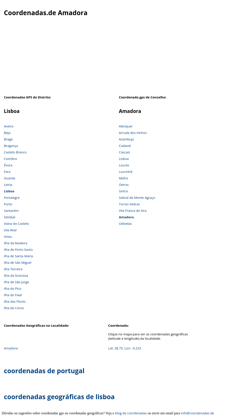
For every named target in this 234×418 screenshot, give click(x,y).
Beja (7, 132)
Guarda (9, 178)
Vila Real (10, 230)
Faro (7, 171)
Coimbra (10, 158)
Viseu (8, 236)
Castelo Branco (15, 152)
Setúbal (9, 217)
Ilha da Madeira (15, 243)
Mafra (123, 178)
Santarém (11, 210)
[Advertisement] (117, 58)
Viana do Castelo (16, 223)
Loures (124, 165)
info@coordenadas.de (197, 413)
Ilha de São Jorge (16, 282)
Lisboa (9, 191)
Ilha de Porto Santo (18, 249)
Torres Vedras (129, 204)
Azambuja (126, 139)
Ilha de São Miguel (17, 262)
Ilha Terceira (13, 269)
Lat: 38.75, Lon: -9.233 (124, 348)
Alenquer (126, 126)
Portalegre (12, 197)
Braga (8, 139)
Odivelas (125, 223)
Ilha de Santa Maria (18, 256)
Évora (8, 165)
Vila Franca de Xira (132, 210)
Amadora (126, 217)
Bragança (11, 145)
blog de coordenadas (131, 413)
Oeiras (124, 184)
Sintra (123, 191)
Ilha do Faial (13, 295)
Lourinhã (125, 171)
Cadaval (125, 145)
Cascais (124, 152)
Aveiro (8, 126)
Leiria (8, 184)
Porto (8, 204)
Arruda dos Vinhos (133, 132)
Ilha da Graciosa (16, 275)
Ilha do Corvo (14, 308)
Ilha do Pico (12, 288)
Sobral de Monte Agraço (137, 197)
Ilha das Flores (14, 301)
